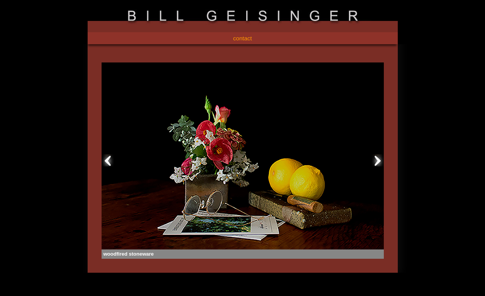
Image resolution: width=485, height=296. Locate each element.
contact (242, 38)
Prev (108, 160)
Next (377, 160)
